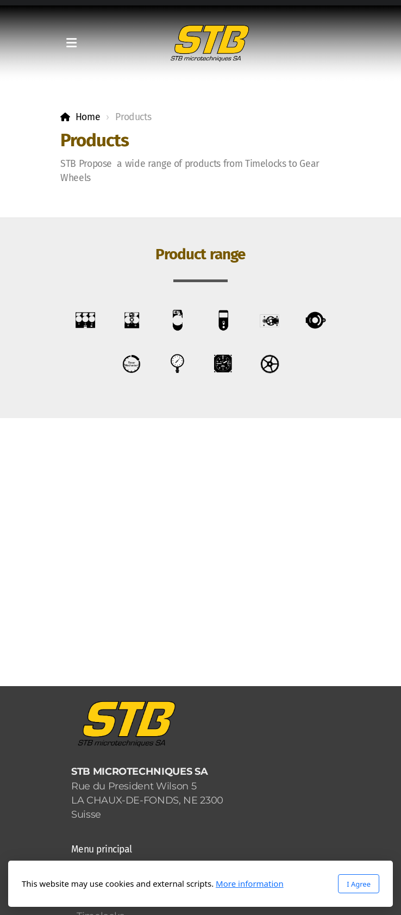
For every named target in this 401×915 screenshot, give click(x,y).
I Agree (359, 884)
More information (250, 883)
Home (88, 117)
